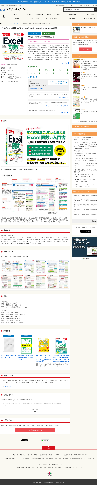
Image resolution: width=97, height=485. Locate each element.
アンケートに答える (61, 97)
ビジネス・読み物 (72, 14)
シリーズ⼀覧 (86, 5)
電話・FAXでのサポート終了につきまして (42, 41)
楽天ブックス (48, 70)
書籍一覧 (15, 455)
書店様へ (51, 455)
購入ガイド (34, 455)
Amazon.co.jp (34, 70)
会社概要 (65, 458)
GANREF (50, 467)
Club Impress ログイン (62, 5)
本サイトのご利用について (12, 458)
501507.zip (8, 386)
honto (62, 73)
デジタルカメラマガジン (39, 467)
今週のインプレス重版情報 (81, 195)
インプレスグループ (89, 458)
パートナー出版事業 (76, 458)
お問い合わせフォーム (50, 106)
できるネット (59, 467)
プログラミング (35, 18)
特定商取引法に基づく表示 (53, 458)
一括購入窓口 (63, 112)
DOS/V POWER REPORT (22, 467)
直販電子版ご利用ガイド (35, 88)
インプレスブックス (79, 467)
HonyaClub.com (48, 73)
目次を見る (64, 63)
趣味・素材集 (72, 18)
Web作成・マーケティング (53, 14)
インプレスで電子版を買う (58, 82)
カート (75, 5)
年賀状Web (68, 467)
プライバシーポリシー (37, 458)
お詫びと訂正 (63, 106)
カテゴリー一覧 (24, 455)
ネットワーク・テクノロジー (53, 18)
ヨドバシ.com (34, 73)
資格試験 (16, 18)
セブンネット (62, 70)
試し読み (35, 33)
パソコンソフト (16, 14)
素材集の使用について (80, 455)
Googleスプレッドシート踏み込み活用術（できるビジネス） (26, 357)
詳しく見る (86, 49)
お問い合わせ (25, 458)
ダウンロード (49, 33)
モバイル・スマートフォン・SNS (35, 14)
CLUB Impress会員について (64, 455)
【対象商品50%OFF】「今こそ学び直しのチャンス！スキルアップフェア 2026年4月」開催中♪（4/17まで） (48, 2)
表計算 (16, 23)
